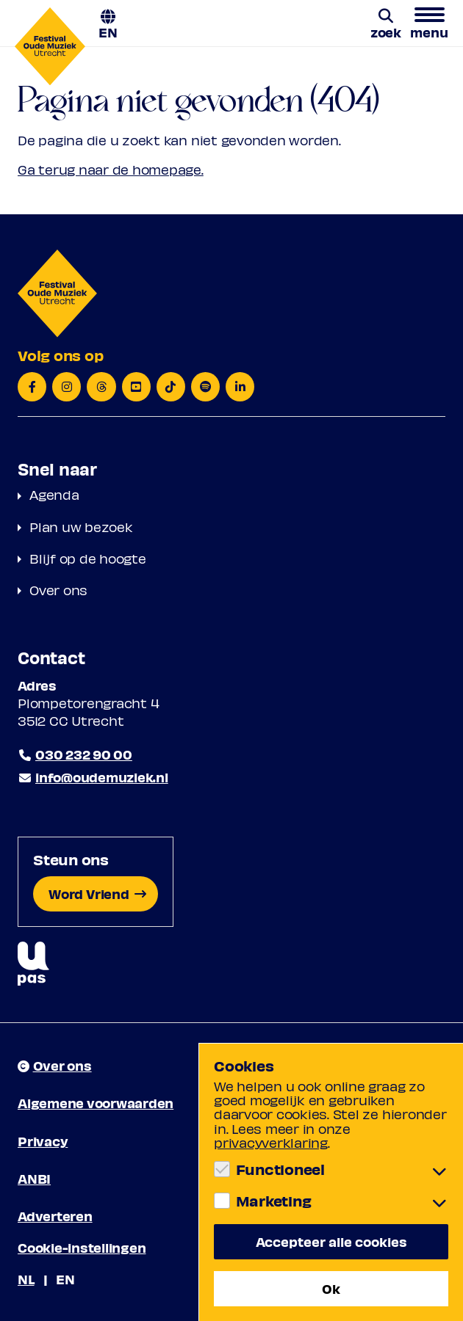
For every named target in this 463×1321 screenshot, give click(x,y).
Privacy (43, 1140)
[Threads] (101, 386)
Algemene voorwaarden (95, 1102)
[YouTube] (136, 386)
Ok (331, 1288)
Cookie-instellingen (82, 1247)
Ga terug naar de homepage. (111, 169)
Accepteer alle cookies (331, 1241)
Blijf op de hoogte (87, 558)
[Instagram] (66, 386)
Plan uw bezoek (81, 526)
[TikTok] (171, 386)
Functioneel (280, 1169)
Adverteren (55, 1215)
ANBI (34, 1178)
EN (108, 31)
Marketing (274, 1201)
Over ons (58, 589)
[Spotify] (205, 386)
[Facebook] (32, 386)
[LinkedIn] (240, 386)
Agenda (54, 494)
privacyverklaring (271, 1142)
